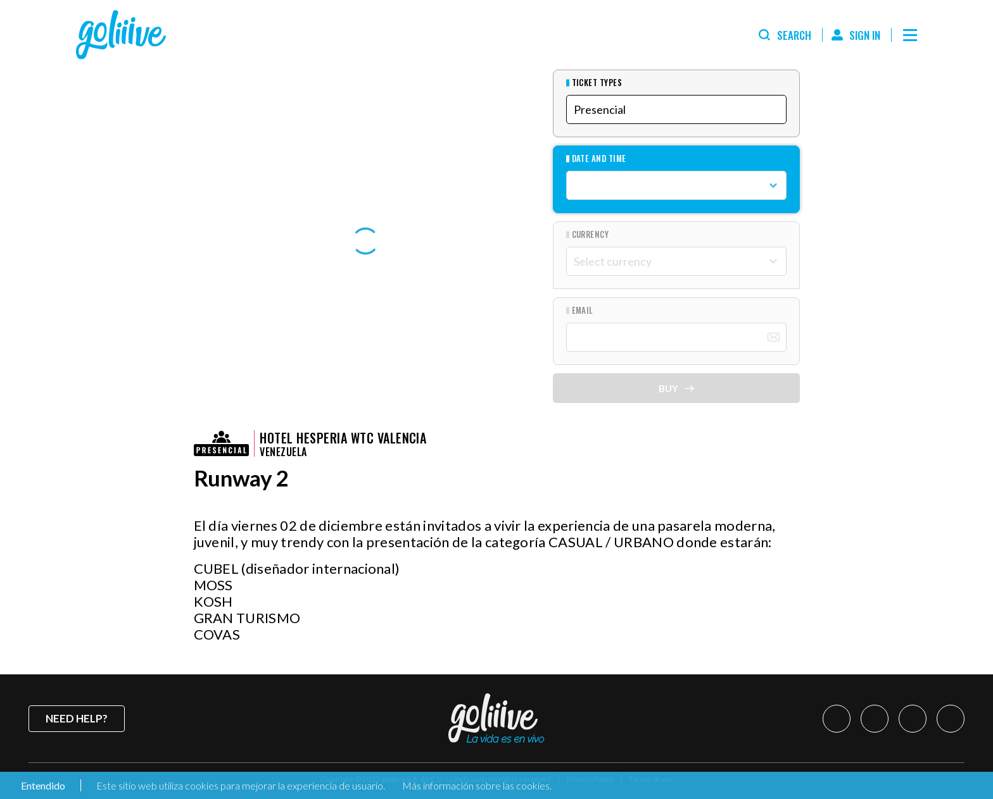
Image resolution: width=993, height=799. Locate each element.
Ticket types (597, 83)
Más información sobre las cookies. (477, 785)
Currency (590, 234)
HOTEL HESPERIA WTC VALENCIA (343, 437)
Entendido (42, 785)
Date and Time (599, 158)
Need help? (77, 718)
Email (582, 310)
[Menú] (910, 34)
